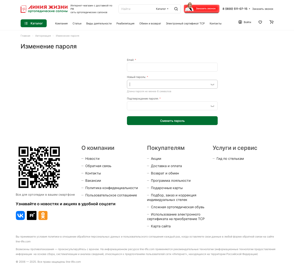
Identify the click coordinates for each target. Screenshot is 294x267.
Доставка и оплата (166, 166)
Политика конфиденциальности (111, 188)
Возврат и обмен (165, 173)
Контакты (93, 173)
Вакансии (93, 181)
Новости (92, 159)
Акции (156, 159)
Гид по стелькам (230, 159)
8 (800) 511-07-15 (235, 9)
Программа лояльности (171, 181)
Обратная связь (98, 166)
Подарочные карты (167, 188)
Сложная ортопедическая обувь (177, 207)
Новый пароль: (137, 76)
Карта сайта (161, 226)
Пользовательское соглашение (111, 195)
